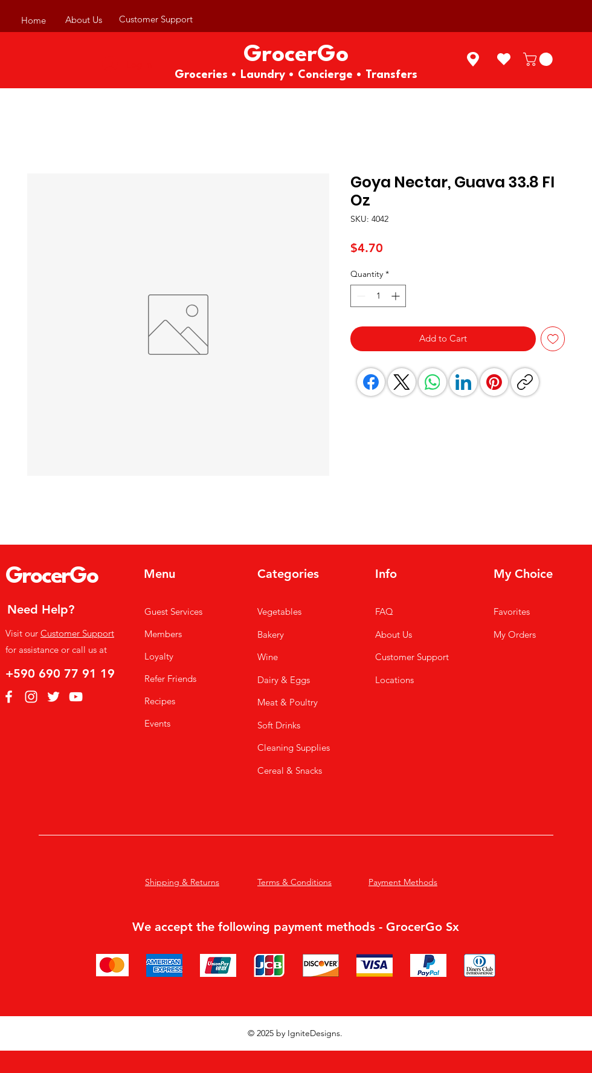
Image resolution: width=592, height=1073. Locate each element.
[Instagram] (31, 697)
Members (163, 634)
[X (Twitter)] (402, 382)
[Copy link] (525, 382)
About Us (393, 634)
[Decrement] (359, 295)
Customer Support (77, 633)
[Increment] (396, 295)
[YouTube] (76, 697)
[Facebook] (371, 382)
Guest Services (173, 611)
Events (157, 723)
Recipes (159, 701)
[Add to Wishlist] (553, 338)
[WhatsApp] (432, 382)
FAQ (384, 611)
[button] (539, 59)
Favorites (512, 611)
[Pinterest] (494, 382)
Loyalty (158, 656)
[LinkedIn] (463, 382)
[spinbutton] (378, 295)
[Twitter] (53, 697)
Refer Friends (170, 678)
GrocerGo (51, 577)
